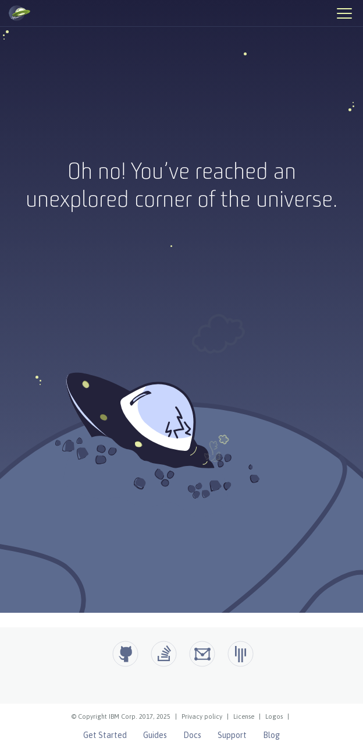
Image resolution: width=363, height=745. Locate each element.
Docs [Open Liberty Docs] (192, 735)
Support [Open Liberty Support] (232, 735)
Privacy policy (202, 716)
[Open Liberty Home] (19, 13)
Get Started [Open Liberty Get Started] (105, 735)
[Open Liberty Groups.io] (202, 654)
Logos (274, 716)
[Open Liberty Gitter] (240, 654)
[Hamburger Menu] (344, 12)
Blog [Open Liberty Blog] (271, 735)
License (243, 716)
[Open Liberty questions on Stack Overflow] (164, 654)
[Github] (125, 654)
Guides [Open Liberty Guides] (155, 735)
